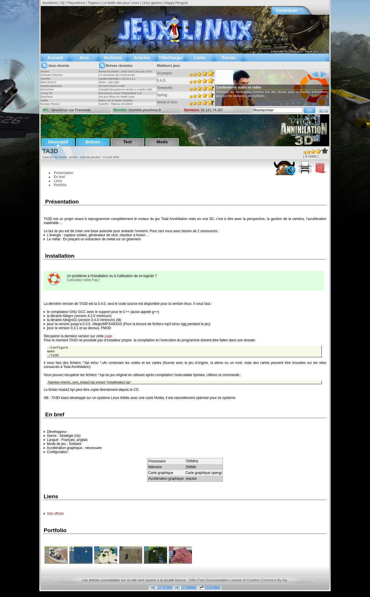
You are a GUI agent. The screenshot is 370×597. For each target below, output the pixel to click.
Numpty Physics (50, 103)
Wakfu (44, 100)
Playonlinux (76, 3)
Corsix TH (46, 93)
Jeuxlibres (50, 3)
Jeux (84, 57)
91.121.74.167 (212, 110)
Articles (142, 57)
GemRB (45, 78)
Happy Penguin (176, 3)
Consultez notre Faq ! (83, 280)
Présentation (63, 173)
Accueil (55, 57)
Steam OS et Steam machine (116, 100)
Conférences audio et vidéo (246, 87)
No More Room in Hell (112, 86)
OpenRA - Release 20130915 (116, 103)
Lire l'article (327, 96)
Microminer (47, 89)
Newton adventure (51, 86)
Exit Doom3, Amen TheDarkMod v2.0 (120, 93)
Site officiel (55, 515)
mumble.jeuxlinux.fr (145, 110)
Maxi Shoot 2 (48, 82)
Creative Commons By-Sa (267, 582)
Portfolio (60, 185)
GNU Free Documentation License (215, 582)
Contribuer (287, 10)
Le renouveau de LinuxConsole (117, 75)
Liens (199, 57)
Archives (113, 57)
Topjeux (94, 3)
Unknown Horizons (52, 75)
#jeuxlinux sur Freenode (71, 110)
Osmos (45, 71)
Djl (62, 3)
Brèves (93, 141)
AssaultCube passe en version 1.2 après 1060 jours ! (125, 91)
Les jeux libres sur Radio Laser (117, 96)
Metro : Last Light (109, 82)
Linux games (152, 3)
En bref (59, 177)
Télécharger (170, 57)
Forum (229, 57)
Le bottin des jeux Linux (121, 3)
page (108, 336)
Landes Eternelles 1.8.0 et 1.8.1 (117, 78)
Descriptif (58, 141)
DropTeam (47, 96)
